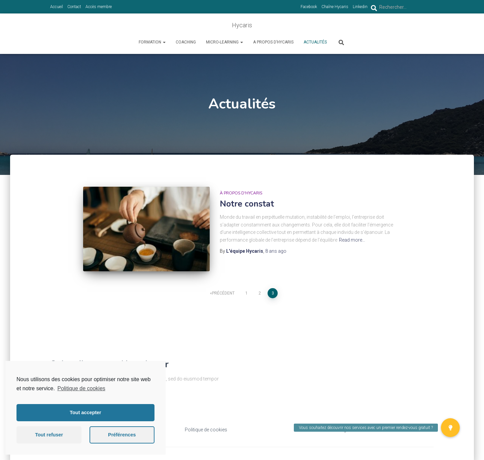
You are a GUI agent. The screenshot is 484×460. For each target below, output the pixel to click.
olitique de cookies (208, 429)
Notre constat (247, 204)
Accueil (56, 6)
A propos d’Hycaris (273, 42)
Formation (152, 42)
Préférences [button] (122, 434)
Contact (74, 6)
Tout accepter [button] (85, 412)
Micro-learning (224, 42)
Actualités (315, 42)
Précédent (223, 293)
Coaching (186, 42)
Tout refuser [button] (49, 434)
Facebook (309, 6)
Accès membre (98, 6)
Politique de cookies (81, 388)
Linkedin (360, 6)
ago (275, 251)
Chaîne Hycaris (334, 6)
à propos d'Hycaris (241, 193)
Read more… (352, 240)
